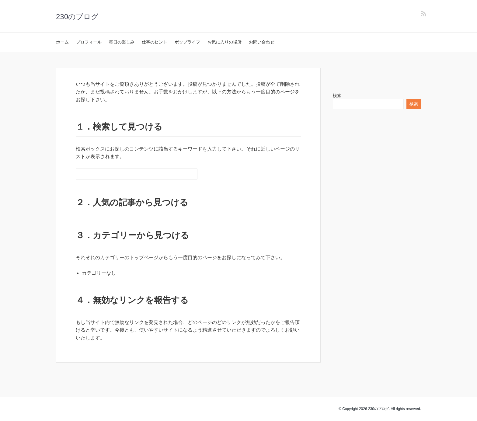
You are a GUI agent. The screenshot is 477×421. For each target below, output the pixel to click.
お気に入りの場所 (224, 42)
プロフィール (89, 42)
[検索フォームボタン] (192, 174)
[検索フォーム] (130, 174)
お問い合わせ (261, 42)
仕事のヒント (154, 42)
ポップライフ (187, 42)
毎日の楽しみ (121, 42)
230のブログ (77, 16)
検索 (337, 95)
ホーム (62, 42)
